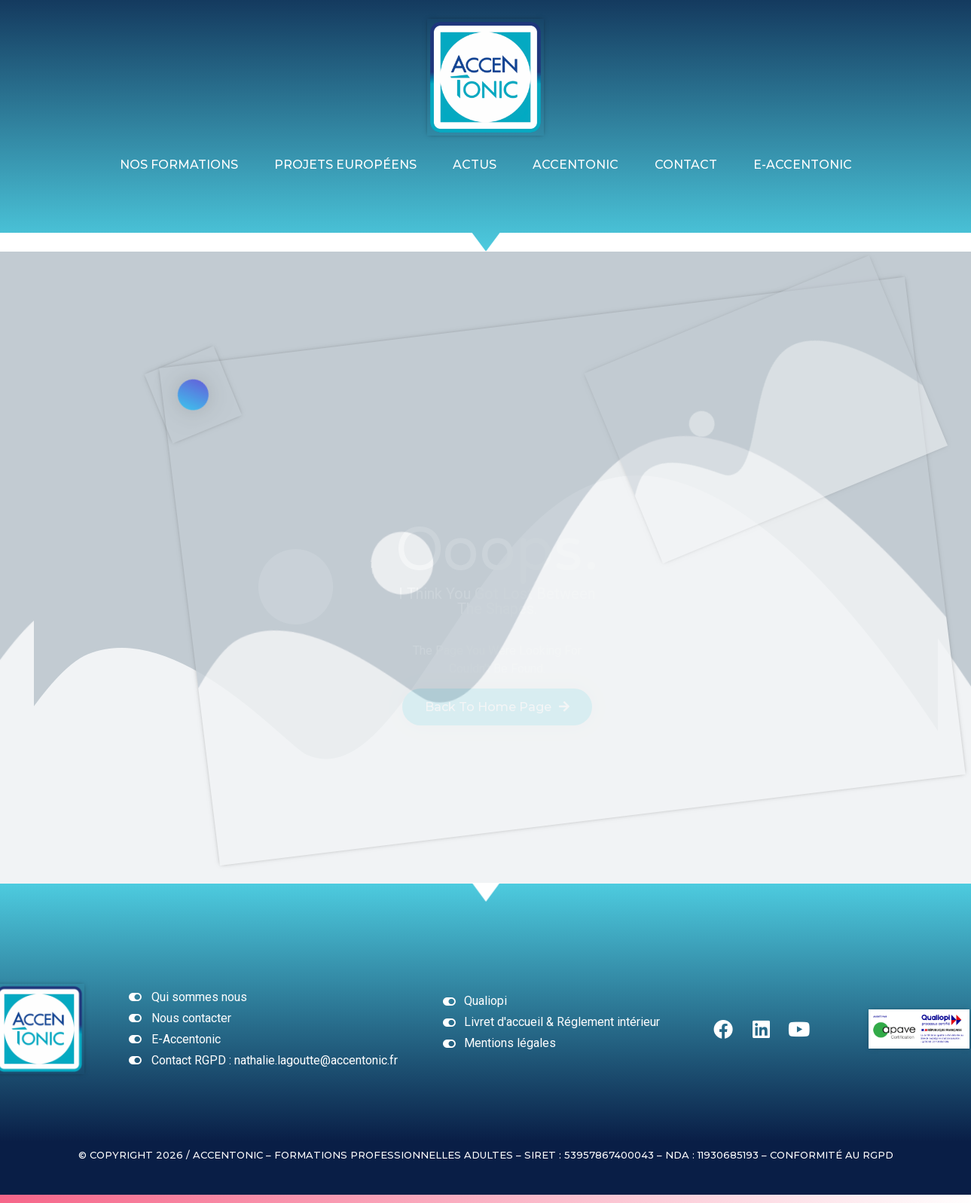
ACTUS (474, 164)
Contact (686, 164)
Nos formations (179, 164)
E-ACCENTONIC (802, 164)
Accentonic (575, 164)
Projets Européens (345, 164)
